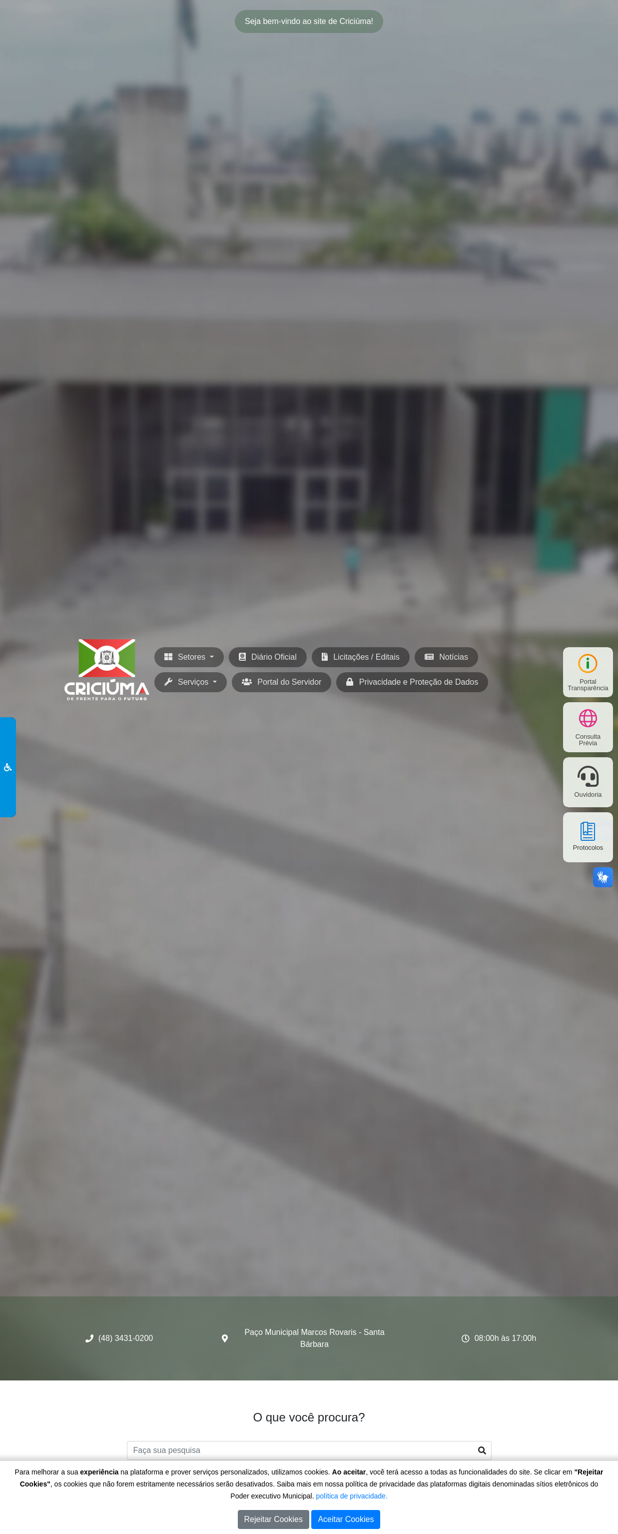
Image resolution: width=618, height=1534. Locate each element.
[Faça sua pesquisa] (309, 1450)
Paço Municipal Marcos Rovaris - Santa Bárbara (314, 1338)
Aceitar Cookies (346, 1519)
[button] (190, 682)
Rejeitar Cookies (273, 1519)
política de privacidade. (352, 1496)
